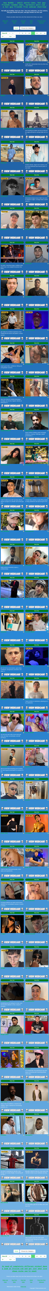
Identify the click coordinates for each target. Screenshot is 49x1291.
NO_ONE (3, 732)
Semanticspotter (5, 62)
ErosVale (27, 196)
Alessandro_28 (5, 128)
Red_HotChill (4, 1202)
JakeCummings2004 (30, 1202)
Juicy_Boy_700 (5, 1236)
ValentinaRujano (5, 465)
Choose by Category (27, 28)
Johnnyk (3, 263)
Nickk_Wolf (28, 867)
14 (44, 33)
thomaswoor (28, 465)
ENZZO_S (27, 162)
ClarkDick (3, 498)
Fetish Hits (23, 1286)
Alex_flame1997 (5, 531)
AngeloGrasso (5, 397)
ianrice (2, 364)
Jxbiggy (3, 968)
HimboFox (28, 498)
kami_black (28, 699)
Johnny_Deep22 (5, 1001)
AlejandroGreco (29, 128)
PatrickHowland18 (30, 934)
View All (4, 33)
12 (37, 33)
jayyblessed (4, 229)
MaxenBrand (28, 1034)
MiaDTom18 (28, 263)
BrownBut (3, 1135)
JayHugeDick (28, 1135)
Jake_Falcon (4, 196)
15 (2, 36)
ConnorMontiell (29, 531)
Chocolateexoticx (30, 900)
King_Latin (4, 162)
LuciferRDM (28, 565)
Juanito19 (28, 1236)
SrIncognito (28, 833)
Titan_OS (3, 666)
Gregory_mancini (30, 1169)
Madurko (3, 1169)
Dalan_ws (3, 1068)
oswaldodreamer (29, 1001)
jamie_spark (4, 296)
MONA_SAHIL (4, 598)
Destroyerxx (4, 565)
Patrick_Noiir (4, 833)
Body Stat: (12, 41)
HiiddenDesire (29, 666)
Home (16, 28)
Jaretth (27, 1102)
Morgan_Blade (5, 1034)
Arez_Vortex (4, 1102)
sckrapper (28, 1068)
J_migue (3, 934)
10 (29, 33)
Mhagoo (3, 95)
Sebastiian (3, 632)
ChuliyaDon (28, 62)
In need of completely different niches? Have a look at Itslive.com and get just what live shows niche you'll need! (24, 1268)
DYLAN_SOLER (29, 732)
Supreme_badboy (30, 330)
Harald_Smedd (29, 430)
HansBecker (4, 800)
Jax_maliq (28, 968)
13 (40, 33)
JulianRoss (4, 330)
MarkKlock (4, 699)
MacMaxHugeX (5, 867)
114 (10, 36)
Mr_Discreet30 (29, 364)
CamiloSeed (4, 766)
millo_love (28, 397)
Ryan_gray (28, 229)
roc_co (27, 95)
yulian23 (27, 800)
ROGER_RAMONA (6, 430)
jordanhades (28, 296)
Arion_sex (28, 598)
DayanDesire (28, 766)
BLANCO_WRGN (29, 632)
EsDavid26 (4, 900)
